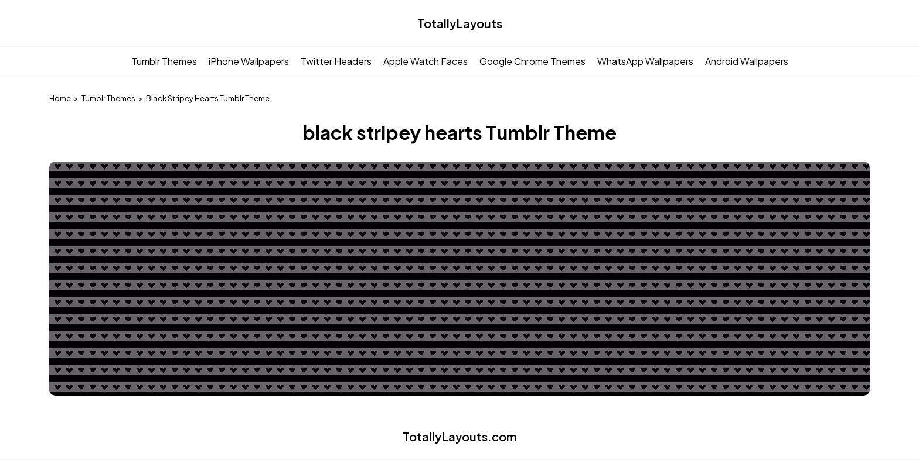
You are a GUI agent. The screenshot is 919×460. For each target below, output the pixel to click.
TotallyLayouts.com (460, 436)
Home (60, 98)
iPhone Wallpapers (249, 61)
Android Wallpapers (746, 61)
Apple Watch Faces (425, 61)
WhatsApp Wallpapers (645, 61)
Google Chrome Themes (532, 61)
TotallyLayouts (459, 23)
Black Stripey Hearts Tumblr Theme (208, 98)
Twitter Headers (336, 61)
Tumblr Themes (164, 61)
